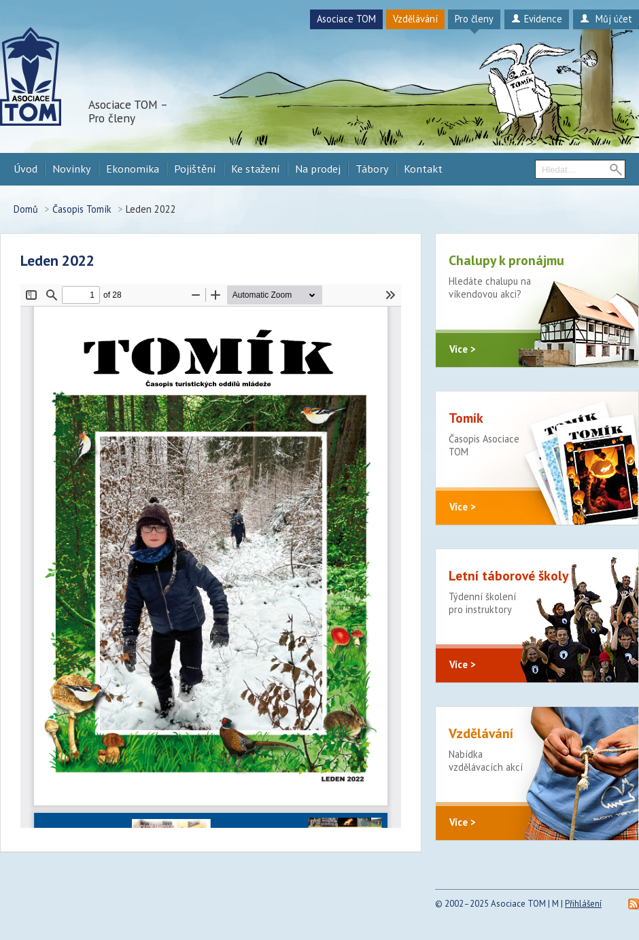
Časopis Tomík (81, 209)
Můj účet (606, 18)
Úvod (25, 168)
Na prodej (318, 168)
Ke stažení (255, 168)
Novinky (71, 168)
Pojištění (195, 168)
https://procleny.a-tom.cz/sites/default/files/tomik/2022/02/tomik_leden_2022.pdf (210, 556)
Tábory (372, 168)
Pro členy (474, 18)
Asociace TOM (346, 18)
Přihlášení (583, 903)
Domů (26, 209)
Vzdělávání (415, 18)
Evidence (536, 18)
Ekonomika (132, 168)
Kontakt (423, 168)
